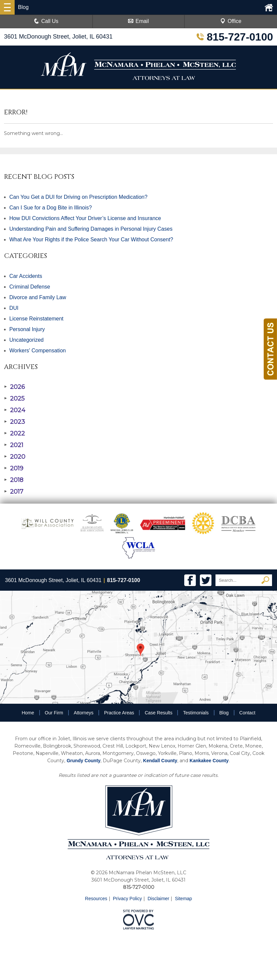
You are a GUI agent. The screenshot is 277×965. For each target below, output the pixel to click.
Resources (96, 898)
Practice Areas (119, 712)
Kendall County (160, 760)
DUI (14, 308)
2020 (14, 456)
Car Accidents (25, 276)
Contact (247, 712)
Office (230, 21)
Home (28, 712)
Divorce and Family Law (37, 297)
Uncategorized (26, 340)
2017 (13, 491)
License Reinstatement (36, 318)
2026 (14, 387)
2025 (14, 398)
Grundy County (83, 760)
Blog (224, 712)
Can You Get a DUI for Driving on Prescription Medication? (78, 197)
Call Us (46, 21)
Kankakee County (209, 760)
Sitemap (183, 898)
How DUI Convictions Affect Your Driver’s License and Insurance (85, 218)
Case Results (158, 712)
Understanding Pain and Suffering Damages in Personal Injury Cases (91, 229)
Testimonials (195, 712)
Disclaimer (158, 898)
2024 (14, 410)
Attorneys (83, 712)
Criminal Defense (29, 287)
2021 (13, 445)
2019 (13, 468)
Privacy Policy (127, 898)
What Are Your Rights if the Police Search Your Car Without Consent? (91, 239)
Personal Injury (27, 329)
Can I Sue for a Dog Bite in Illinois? (50, 207)
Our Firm (54, 712)
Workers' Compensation (37, 350)
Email (138, 21)
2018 (13, 480)
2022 (14, 433)
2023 (14, 422)
